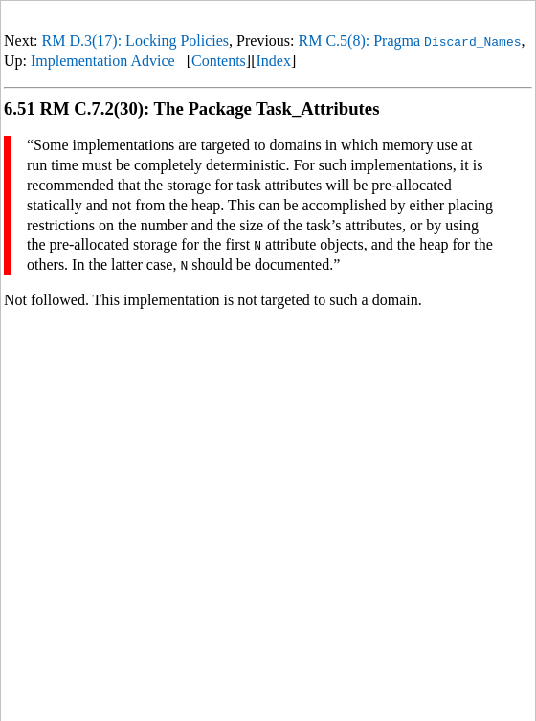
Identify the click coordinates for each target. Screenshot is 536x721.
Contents (218, 61)
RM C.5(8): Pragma (410, 41)
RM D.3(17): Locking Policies (136, 41)
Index (274, 61)
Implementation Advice (103, 61)
